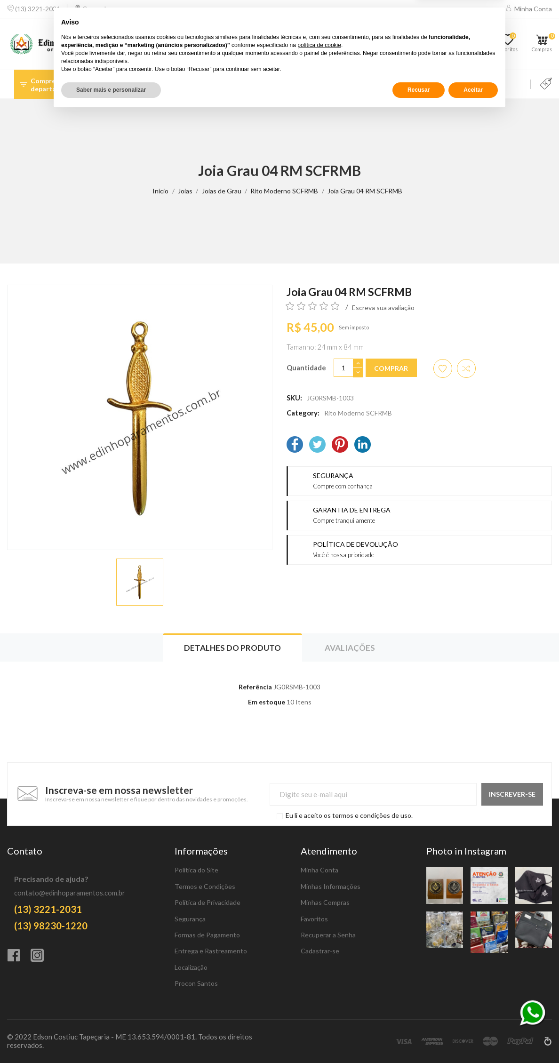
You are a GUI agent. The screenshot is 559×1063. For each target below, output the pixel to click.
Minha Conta (319, 870)
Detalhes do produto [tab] (232, 648)
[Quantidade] (343, 368)
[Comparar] (475, 44)
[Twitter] (317, 445)
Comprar (391, 368)
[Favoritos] (511, 44)
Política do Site (196, 870)
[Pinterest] (340, 445)
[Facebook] (295, 445)
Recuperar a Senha (328, 935)
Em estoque (266, 702)
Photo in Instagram (466, 851)
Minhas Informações (330, 886)
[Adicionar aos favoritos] (442, 368)
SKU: (294, 397)
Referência (255, 687)
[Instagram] (42, 956)
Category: (303, 412)
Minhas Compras (325, 902)
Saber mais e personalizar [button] (111, 1038)
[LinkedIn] (362, 445)
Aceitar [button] (473, 1038)
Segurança (190, 919)
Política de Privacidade (207, 902)
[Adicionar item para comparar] (466, 368)
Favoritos (314, 919)
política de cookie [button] (319, 993)
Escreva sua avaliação (383, 308)
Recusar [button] (418, 1038)
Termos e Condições (205, 886)
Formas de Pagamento (207, 935)
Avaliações (350, 648)
